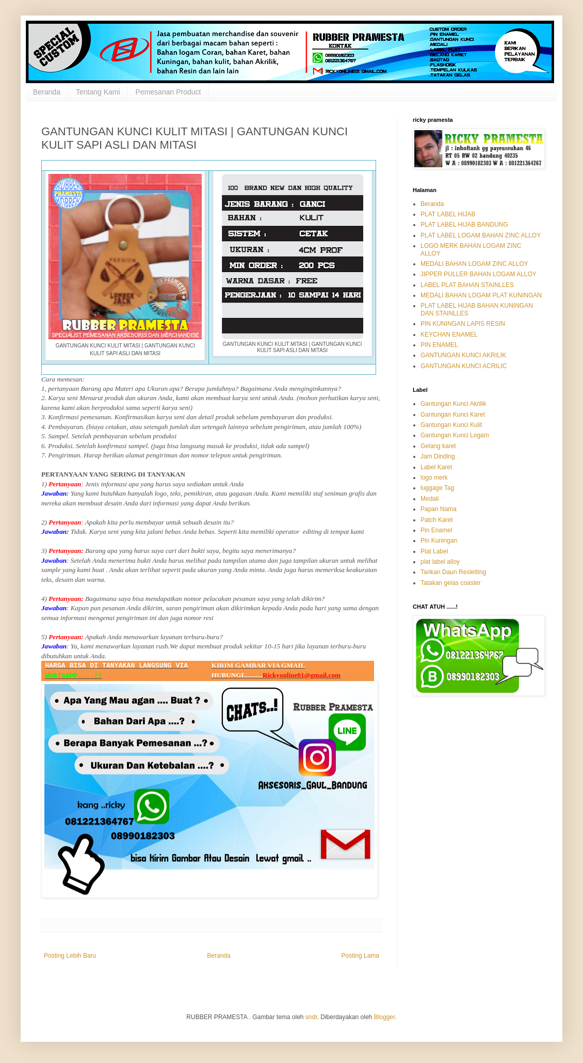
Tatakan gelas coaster (450, 582)
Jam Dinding (437, 456)
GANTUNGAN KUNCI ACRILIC (463, 366)
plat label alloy (440, 561)
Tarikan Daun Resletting (453, 572)
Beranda (46, 92)
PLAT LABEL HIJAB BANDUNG (464, 224)
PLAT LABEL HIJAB (448, 214)
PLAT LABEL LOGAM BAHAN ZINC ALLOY (480, 235)
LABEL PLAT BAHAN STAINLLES (467, 285)
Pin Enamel (436, 530)
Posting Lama (360, 955)
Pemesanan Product (168, 92)
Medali (429, 498)
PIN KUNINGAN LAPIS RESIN (462, 323)
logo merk (434, 477)
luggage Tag (437, 487)
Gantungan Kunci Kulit (451, 425)
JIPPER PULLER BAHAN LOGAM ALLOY (478, 274)
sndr (311, 1017)
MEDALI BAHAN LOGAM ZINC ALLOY (474, 263)
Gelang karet (438, 446)
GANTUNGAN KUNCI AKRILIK (463, 355)
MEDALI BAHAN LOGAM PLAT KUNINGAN (481, 295)
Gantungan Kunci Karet (452, 414)
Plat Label (434, 551)
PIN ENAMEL (439, 344)
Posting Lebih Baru (70, 955)
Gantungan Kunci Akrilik (453, 403)
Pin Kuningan (438, 540)
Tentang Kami (98, 92)
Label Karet (436, 467)
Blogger (384, 1017)
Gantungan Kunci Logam (454, 435)
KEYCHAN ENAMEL (449, 334)
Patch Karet (436, 519)
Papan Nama (438, 509)
